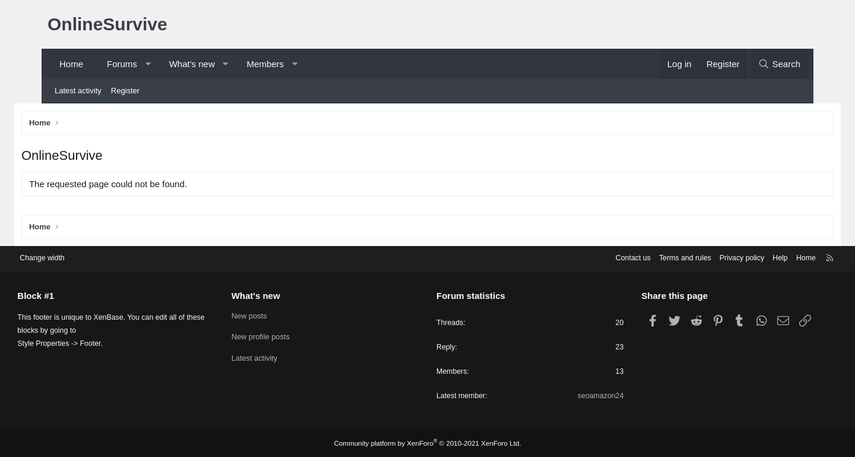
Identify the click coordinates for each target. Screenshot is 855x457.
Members (265, 64)
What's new (192, 64)
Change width (76, 256)
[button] (147, 64)
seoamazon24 (583, 396)
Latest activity (78, 90)
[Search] (779, 64)
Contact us (590, 256)
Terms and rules (645, 256)
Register (125, 90)
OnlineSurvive (107, 24)
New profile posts (278, 335)
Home (71, 64)
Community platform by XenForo (427, 443)
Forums (122, 64)
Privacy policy (705, 256)
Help (745, 256)
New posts (266, 314)
